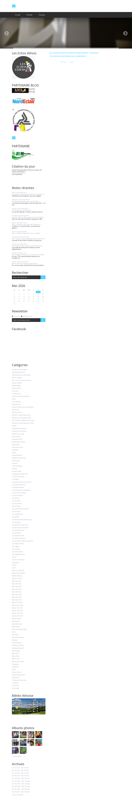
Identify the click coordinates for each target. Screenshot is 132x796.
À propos (42, 15)
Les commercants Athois (20, 509)
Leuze (14, 557)
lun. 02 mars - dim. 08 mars (21, 789)
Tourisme (15, 685)
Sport (14, 669)
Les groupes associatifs (20, 527)
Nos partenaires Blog (19, 629)
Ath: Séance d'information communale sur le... (27, 246)
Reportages (16, 651)
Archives (29, 15)
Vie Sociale (15, 688)
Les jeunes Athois (18, 530)
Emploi (14, 426)
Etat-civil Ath (16, 436)
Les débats (15, 517)
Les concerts (16, 511)
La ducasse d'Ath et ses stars (22, 482)
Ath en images (17, 378)
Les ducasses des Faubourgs (22, 519)
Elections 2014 (17, 412)
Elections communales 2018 (21, 418)
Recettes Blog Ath (18, 648)
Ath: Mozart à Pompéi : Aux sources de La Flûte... (28, 255)
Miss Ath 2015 (17, 592)
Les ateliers (16, 498)
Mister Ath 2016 (17, 616)
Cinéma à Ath (16, 388)
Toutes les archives (17, 795)
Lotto (14, 568)
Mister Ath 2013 (17, 610)
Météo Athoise (17, 576)
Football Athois (17, 455)
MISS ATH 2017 (17, 578)
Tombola (15, 683)
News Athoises (17, 624)
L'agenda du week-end (19, 474)
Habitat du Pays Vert (19, 458)
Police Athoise (17, 643)
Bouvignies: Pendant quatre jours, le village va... (28, 194)
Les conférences (17, 514)
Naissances (16, 621)
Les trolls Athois (17, 552)
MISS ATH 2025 (17, 602)
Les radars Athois (18, 543)
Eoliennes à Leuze (18, 434)
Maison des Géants (18, 573)
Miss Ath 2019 (17, 600)
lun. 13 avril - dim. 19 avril (20, 773)
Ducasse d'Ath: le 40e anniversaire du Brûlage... (28, 217)
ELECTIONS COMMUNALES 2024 (23, 420)
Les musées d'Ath (18, 536)
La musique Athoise (18, 485)
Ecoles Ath (15, 410)
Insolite (14, 469)
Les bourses (16, 501)
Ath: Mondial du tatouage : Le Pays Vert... (26, 201)
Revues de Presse (18, 661)
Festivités (15, 450)
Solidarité (15, 667)
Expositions (16, 444)
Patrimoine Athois (18, 637)
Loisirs (14, 565)
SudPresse (15, 677)
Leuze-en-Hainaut (18, 560)
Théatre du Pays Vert (19, 680)
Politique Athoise (18, 645)
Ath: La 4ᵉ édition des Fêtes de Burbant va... (26, 224)
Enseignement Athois (19, 428)
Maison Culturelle (18, 570)
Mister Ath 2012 (17, 608)
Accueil (17, 15)
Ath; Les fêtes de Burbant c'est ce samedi (26, 233)
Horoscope (16, 461)
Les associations (17, 495)
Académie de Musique (19, 369)
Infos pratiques (17, 466)
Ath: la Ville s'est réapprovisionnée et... (25, 264)
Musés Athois (16, 619)
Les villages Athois (18, 554)
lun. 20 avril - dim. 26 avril (20, 770)
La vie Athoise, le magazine (21, 490)
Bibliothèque (16, 385)
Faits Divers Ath (17, 447)
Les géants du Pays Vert (20, 525)
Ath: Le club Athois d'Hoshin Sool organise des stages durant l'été (68, 53)
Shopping (15, 664)
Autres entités (17, 383)
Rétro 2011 (15, 653)
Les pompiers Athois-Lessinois (22, 541)
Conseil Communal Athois (21, 396)
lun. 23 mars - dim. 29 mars (21, 781)
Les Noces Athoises (18, 538)
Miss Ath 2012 (17, 584)
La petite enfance (18, 487)
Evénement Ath (17, 439)
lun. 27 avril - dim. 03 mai (20, 768)
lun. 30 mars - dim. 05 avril (21, 778)
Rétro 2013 (15, 659)
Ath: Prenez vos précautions (21, 210)
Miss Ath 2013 (17, 586)
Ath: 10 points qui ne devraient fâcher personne (28, 239)
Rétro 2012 (15, 656)
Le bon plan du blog (19, 493)
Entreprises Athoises (19, 431)
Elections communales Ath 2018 (23, 423)
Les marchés (16, 533)
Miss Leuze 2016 (17, 605)
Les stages (15, 546)
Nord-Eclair (16, 627)
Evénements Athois (18, 442)
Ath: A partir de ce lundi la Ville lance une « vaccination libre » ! (68, 56)
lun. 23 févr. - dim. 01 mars (21, 792)
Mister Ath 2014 (17, 613)
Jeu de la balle (16, 471)
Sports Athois (16, 672)
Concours (15, 391)
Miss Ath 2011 (17, 581)
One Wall (15, 635)
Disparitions (16, 404)
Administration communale (21, 375)
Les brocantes (17, 503)
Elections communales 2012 (21, 415)
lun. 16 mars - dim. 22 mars (21, 784)
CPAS (13, 399)
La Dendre (15, 479)
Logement (15, 562)
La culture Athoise (18, 477)
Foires (14, 452)
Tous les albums (17, 756)
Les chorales (16, 506)
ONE (13, 632)
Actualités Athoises (18, 372)
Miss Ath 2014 (17, 589)
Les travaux (16, 549)
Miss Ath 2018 (17, 597)
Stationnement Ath (18, 675)
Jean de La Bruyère (18, 173)
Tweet (72, 62)
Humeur (15, 463)
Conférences (16, 394)
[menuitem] (17, 15)
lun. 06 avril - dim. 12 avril (20, 776)
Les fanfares (16, 522)
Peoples (14, 640)
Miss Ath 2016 (17, 594)
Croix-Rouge (16, 402)
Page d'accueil (94, 53)
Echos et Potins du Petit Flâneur (23, 407)
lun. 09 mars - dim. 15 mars (21, 786)
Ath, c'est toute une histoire (21, 380)
